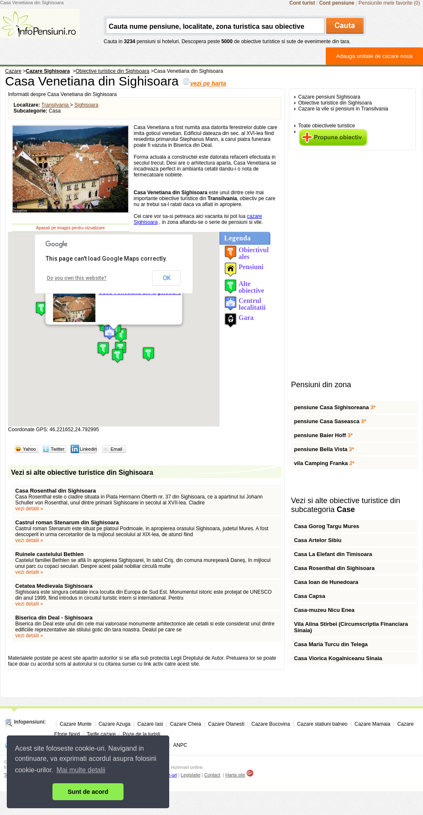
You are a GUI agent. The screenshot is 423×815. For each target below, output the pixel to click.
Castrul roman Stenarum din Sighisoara (67, 522)
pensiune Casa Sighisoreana (335, 407)
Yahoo (29, 449)
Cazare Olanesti (226, 724)
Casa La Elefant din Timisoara (333, 554)
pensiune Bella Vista (324, 449)
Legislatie (190, 774)
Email (116, 449)
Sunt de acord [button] (88, 791)
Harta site (235, 774)
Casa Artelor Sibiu (317, 540)
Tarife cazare (101, 734)
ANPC (180, 745)
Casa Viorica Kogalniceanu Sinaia (338, 658)
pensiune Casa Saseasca (330, 421)
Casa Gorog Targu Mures (326, 526)
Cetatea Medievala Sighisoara (54, 586)
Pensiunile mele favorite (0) (389, 3)
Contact (212, 774)
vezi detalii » (29, 509)
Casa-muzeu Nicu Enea (324, 610)
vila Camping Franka (324, 463)
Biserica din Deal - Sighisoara (54, 617)
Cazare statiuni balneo (322, 724)
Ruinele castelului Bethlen (49, 554)
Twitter (57, 449)
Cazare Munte (75, 724)
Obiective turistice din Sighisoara (335, 103)
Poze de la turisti (141, 734)
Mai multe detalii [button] (81, 770)
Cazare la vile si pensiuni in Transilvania (343, 109)
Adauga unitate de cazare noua (374, 56)
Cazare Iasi (150, 724)
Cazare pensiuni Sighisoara (329, 97)
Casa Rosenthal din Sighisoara (55, 490)
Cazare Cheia (185, 724)
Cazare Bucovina (270, 724)
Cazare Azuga (114, 724)
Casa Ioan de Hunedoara (326, 582)
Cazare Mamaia (372, 724)
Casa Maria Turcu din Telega (331, 644)
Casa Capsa (309, 596)
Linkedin (88, 449)
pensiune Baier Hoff (323, 435)
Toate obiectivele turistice (326, 126)
